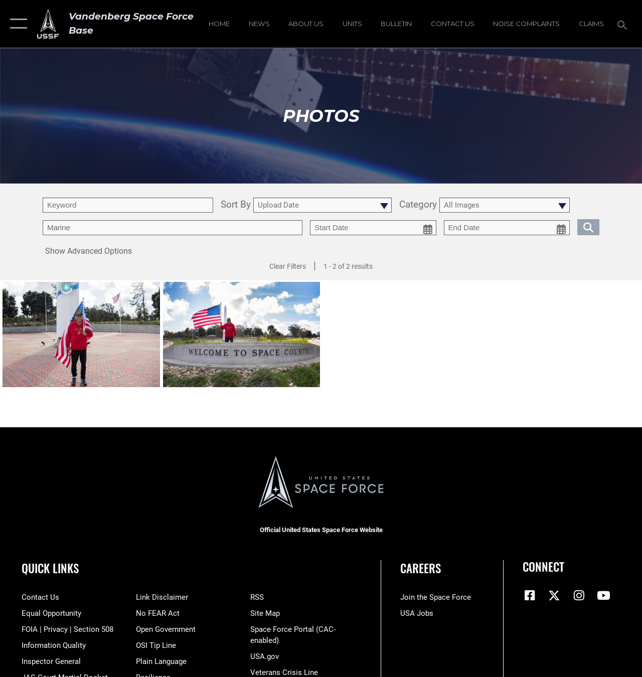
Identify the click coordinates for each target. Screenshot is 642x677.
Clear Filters (287, 266)
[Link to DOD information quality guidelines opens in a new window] (54, 645)
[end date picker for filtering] (507, 227)
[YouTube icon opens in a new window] (603, 595)
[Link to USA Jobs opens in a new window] (416, 613)
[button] (16, 24)
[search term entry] (128, 205)
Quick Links (50, 568)
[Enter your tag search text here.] (172, 227)
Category (418, 205)
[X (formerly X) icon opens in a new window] (554, 595)
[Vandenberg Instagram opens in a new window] (578, 595)
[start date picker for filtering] (373, 227)
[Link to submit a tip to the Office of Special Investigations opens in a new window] (156, 645)
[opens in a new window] (526, 24)
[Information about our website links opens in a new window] (162, 597)
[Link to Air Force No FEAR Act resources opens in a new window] (158, 613)
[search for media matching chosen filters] (588, 226)
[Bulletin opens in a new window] (396, 24)
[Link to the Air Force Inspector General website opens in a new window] (51, 661)
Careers (420, 568)
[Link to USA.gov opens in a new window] (264, 656)
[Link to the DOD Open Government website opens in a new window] (166, 629)
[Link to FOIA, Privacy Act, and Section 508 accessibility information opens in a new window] (67, 629)
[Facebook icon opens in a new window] (530, 595)
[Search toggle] (623, 24)
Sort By (236, 205)
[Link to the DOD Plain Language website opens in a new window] (161, 661)
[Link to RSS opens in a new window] (257, 597)
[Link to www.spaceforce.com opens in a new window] (435, 597)
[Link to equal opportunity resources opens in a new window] (51, 613)
